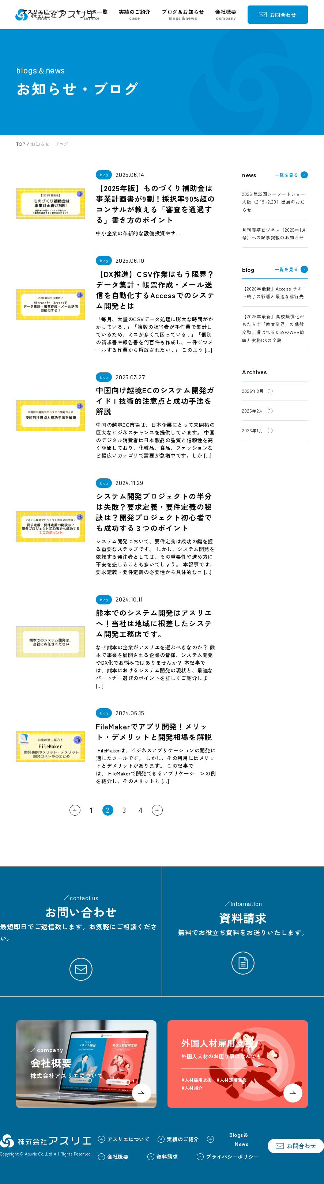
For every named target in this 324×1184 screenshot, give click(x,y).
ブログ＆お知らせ (183, 14)
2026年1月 (253, 430)
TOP (20, 144)
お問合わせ (278, 14)
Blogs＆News (227, 1139)
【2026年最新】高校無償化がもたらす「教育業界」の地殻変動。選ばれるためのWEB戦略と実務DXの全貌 (273, 328)
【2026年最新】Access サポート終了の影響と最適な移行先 (274, 292)
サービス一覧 (92, 14)
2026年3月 (253, 391)
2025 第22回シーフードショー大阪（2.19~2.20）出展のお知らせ (273, 202)
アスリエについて (43, 14)
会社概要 (225, 14)
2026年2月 (253, 410)
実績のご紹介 (135, 14)
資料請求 (162, 1156)
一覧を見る (291, 175)
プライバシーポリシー (228, 1156)
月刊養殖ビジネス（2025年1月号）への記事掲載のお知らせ (274, 234)
